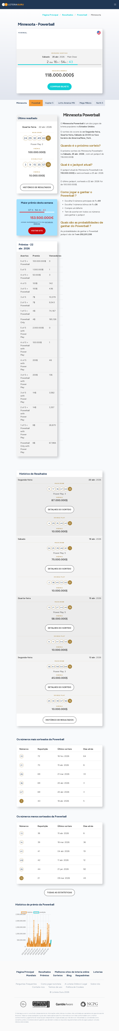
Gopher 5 (49, 103)
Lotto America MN (66, 103)
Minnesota (21, 103)
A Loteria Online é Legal (76, 984)
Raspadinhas (82, 975)
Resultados (67, 15)
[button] (115, 4)
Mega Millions (85, 103)
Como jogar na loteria (51, 984)
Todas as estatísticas (59, 892)
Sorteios (58, 975)
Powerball (82, 15)
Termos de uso (55, 987)
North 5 (99, 103)
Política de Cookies (75, 987)
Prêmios (44, 975)
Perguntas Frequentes (26, 984)
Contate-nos (38, 987)
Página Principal (50, 15)
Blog (69, 975)
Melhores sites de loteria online (72, 971)
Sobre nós (95, 984)
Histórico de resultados (37, 187)
